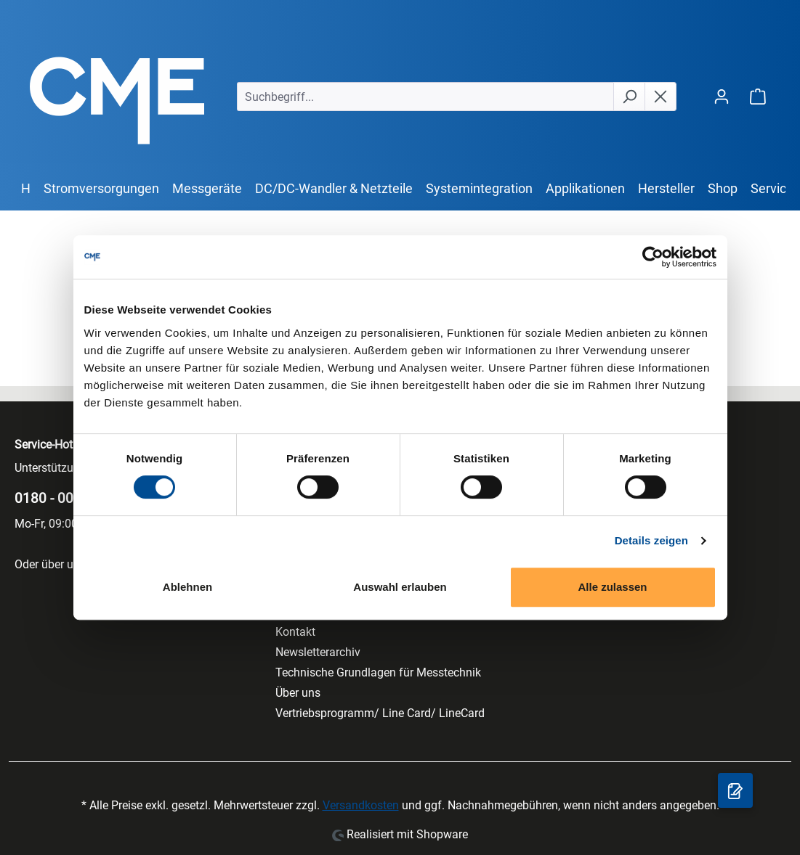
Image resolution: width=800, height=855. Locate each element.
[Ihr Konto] (722, 96)
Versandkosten (361, 805)
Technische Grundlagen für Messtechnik (378, 672)
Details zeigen (651, 540)
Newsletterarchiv (317, 652)
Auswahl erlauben (399, 587)
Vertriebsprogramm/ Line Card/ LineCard (380, 713)
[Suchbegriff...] (425, 96)
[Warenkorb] (758, 96)
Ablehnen (187, 587)
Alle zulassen (612, 587)
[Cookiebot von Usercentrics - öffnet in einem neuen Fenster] (652, 257)
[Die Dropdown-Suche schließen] (660, 96)
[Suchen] (629, 96)
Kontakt (295, 632)
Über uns (297, 693)
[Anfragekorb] (735, 790)
